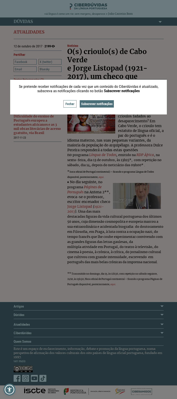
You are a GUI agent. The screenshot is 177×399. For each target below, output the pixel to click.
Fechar (69, 104)
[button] (9, 389)
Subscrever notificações (96, 104)
